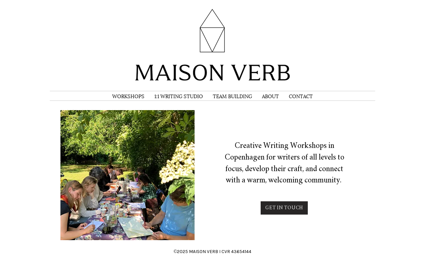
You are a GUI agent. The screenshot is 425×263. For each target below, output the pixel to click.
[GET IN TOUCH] (284, 208)
